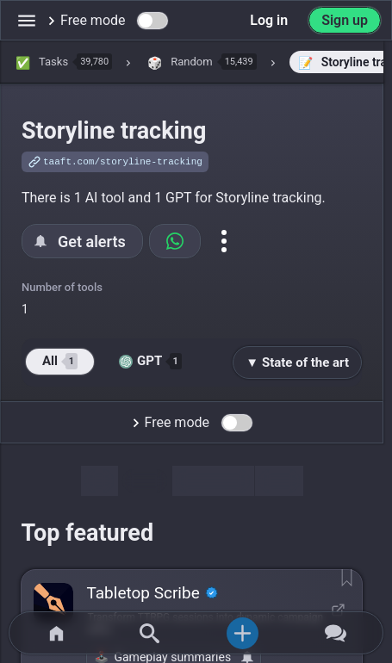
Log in (269, 20)
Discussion (212, 480)
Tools (145, 480)
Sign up (344, 20)
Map (279, 480)
